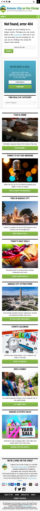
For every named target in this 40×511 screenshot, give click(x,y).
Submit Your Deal (20, 498)
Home (17, 495)
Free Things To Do (19, 234)
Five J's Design (26, 506)
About (33, 495)
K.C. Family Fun (19, 404)
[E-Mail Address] (20, 82)
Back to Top (9, 495)
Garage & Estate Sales (19, 447)
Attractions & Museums (19, 319)
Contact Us (25, 495)
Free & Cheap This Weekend (19, 191)
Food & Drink (19, 148)
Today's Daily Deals (19, 276)
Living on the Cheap (20, 467)
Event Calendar (19, 362)
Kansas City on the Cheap (20, 9)
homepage (18, 35)
